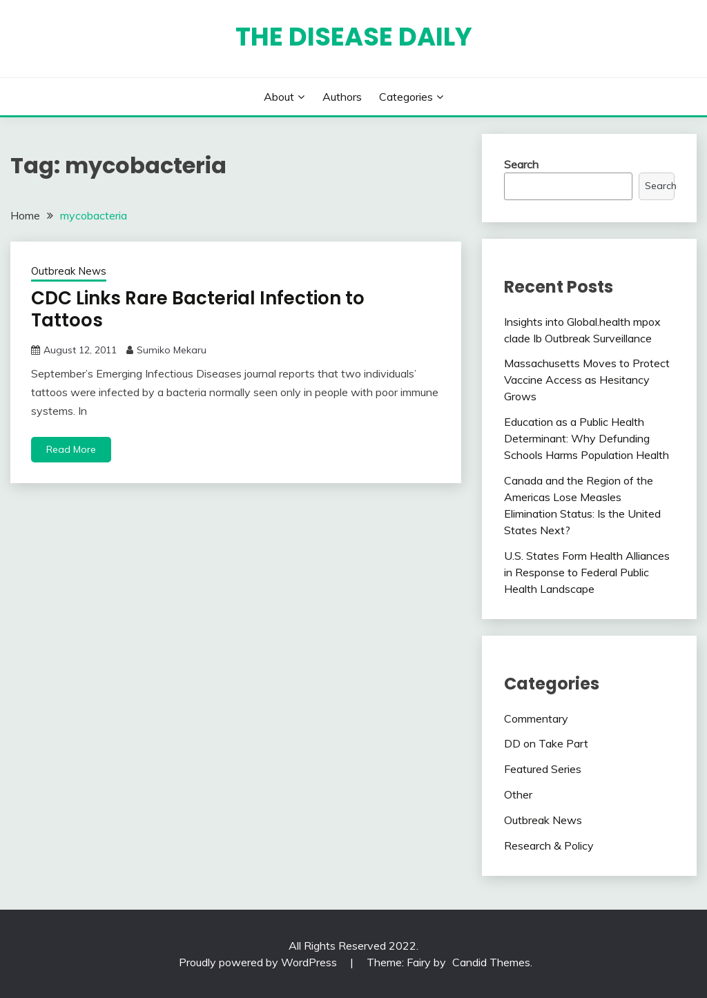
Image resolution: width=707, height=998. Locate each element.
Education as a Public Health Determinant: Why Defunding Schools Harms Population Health (586, 438)
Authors (342, 97)
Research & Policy (549, 845)
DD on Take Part (546, 743)
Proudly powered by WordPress (259, 962)
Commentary (536, 718)
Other (518, 794)
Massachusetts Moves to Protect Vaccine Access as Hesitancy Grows (587, 379)
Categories (406, 97)
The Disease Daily (353, 37)
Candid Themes (491, 962)
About (279, 97)
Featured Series (542, 769)
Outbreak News (68, 270)
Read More (71, 449)
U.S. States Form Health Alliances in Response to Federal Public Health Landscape (587, 572)
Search (521, 164)
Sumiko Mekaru (171, 350)
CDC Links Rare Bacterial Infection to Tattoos (198, 309)
